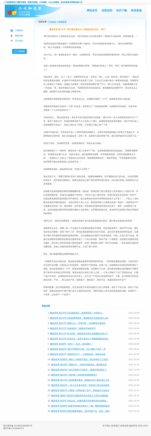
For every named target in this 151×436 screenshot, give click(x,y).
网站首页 (92, 10)
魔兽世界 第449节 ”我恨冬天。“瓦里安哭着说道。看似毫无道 (79, 364)
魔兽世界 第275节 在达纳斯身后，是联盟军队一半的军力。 (77, 313)
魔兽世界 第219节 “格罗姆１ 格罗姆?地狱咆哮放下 (74, 375)
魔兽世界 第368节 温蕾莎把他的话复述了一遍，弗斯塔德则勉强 (80, 406)
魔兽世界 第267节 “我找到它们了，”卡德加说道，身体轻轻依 (77, 354)
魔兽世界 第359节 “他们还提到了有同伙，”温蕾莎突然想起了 (79, 370)
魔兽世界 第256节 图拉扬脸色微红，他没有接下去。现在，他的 (80, 411)
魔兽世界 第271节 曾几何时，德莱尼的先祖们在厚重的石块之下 (79, 333)
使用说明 (124, 425)
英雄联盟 (62, 22)
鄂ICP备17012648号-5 (13, 428)
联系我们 (115, 425)
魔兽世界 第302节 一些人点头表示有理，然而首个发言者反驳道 (80, 385)
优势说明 (107, 10)
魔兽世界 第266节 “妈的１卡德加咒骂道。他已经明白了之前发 (79, 359)
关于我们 (19, 41)
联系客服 (136, 10)
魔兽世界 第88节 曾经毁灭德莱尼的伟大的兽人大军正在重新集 (79, 395)
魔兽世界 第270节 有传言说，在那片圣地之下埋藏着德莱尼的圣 (79, 339)
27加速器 (8, 2)
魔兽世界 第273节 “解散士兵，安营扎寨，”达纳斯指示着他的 (77, 323)
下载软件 (19, 30)
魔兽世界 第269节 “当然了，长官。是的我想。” (71, 344)
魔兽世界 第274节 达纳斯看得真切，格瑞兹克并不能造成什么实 (79, 318)
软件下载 (121, 10)
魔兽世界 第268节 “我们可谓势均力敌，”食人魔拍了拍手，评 (77, 349)
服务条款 (19, 35)
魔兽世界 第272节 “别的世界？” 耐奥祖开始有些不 (73, 328)
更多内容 (46, 306)
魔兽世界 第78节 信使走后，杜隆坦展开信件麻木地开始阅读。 (79, 401)
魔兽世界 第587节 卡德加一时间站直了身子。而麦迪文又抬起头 (80, 390)
